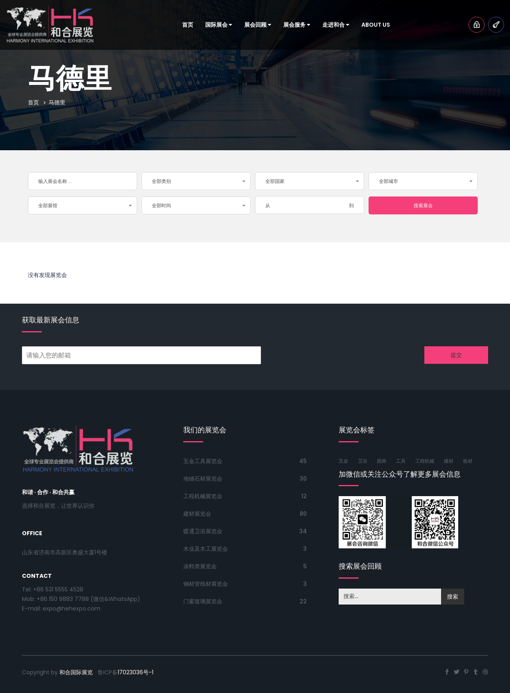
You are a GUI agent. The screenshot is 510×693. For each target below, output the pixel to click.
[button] (196, 181)
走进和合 (335, 25)
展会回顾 (257, 25)
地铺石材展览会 (202, 479)
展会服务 (296, 25)
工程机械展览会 (202, 496)
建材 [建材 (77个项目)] (448, 460)
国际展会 (218, 25)
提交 (456, 355)
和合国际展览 (76, 672)
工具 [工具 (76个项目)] (401, 460)
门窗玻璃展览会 (202, 601)
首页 (187, 25)
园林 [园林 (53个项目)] (381, 460)
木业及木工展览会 (205, 549)
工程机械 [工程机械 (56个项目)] (424, 460)
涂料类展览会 (200, 566)
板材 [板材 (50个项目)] (468, 460)
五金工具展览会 (202, 461)
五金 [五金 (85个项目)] (343, 460)
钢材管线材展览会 (205, 584)
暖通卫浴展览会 (202, 531)
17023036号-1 (135, 672)
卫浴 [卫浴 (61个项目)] (362, 460)
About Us (375, 25)
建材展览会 (197, 514)
